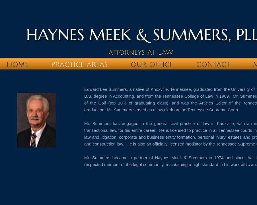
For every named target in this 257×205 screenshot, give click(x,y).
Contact (213, 64)
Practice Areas (79, 64)
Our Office (152, 64)
